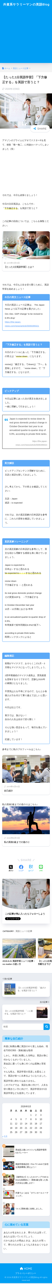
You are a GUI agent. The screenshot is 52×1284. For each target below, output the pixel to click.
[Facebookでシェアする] (21, 869)
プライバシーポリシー (25, 1274)
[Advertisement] (26, 37)
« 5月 (4, 1137)
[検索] (47, 1027)
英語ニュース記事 (24, 932)
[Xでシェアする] (11, 869)
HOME (26, 1269)
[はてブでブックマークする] (30, 869)
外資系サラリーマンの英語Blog (26, 4)
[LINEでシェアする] (41, 869)
